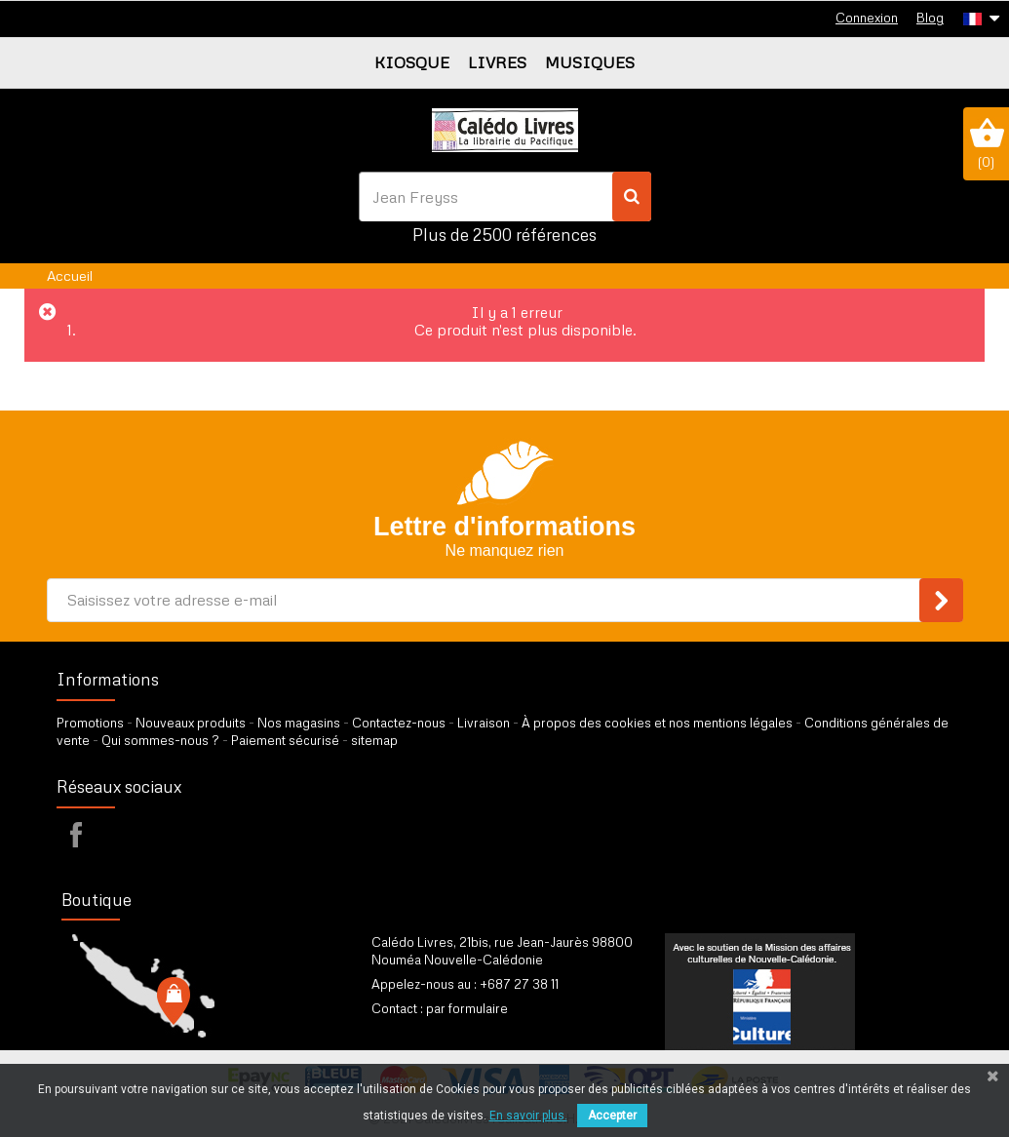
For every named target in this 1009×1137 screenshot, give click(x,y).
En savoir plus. (528, 1115)
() (986, 143)
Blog (930, 17)
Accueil (70, 275)
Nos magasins (298, 722)
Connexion (866, 17)
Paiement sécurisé (285, 740)
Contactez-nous (399, 722)
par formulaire (467, 1008)
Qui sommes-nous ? (160, 740)
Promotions (90, 722)
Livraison (483, 722)
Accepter (612, 1115)
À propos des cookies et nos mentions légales (657, 722)
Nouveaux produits (191, 722)
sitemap (374, 740)
